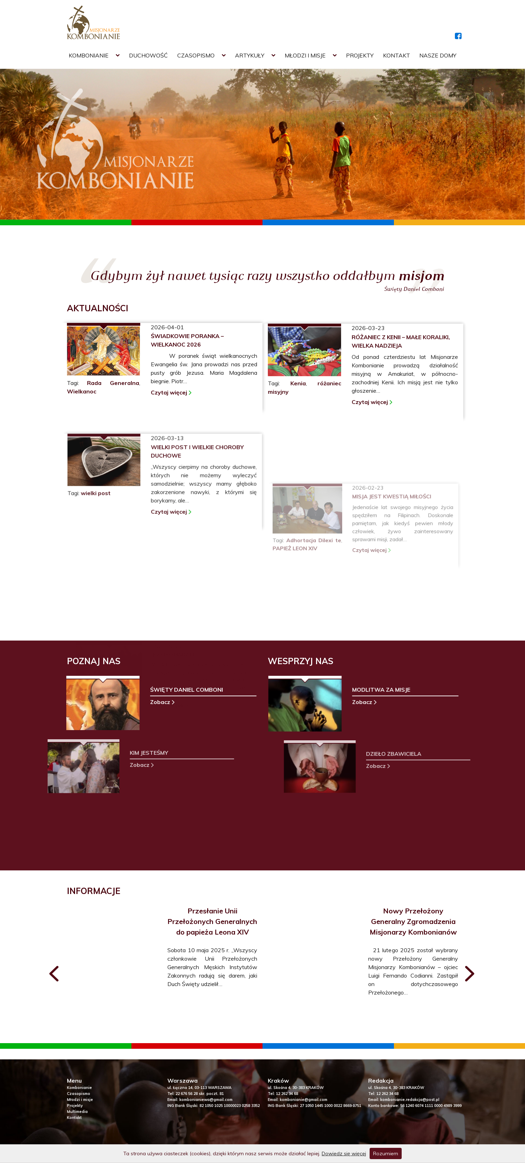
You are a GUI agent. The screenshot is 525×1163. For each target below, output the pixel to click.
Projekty (359, 55)
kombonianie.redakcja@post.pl (409, 1099)
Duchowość (148, 55)
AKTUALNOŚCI (97, 308)
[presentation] (54, 975)
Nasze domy (437, 55)
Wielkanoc (81, 391)
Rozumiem (385, 1153)
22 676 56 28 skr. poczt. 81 (199, 1093)
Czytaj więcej (169, 392)
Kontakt (396, 55)
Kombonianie (89, 55)
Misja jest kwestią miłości (390, 549)
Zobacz (145, 702)
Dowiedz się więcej (344, 1153)
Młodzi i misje (305, 55)
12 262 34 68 (287, 1093)
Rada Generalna (113, 382)
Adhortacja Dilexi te (316, 591)
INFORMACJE (94, 891)
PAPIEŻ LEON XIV (298, 598)
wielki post (100, 553)
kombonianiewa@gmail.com (206, 1099)
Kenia (299, 397)
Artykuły (249, 55)
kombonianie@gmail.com (303, 1099)
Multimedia (77, 1111)
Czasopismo (196, 55)
